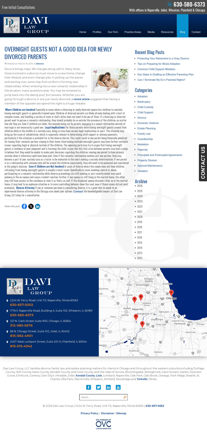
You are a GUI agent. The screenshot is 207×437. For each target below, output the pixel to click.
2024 (139, 196)
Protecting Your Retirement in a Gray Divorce (163, 58)
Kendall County (85, 375)
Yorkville (142, 379)
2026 (138, 186)
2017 (138, 232)
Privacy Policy (89, 413)
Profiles (97, 32)
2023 (138, 201)
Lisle (99, 375)
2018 (138, 227)
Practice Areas (133, 32)
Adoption (142, 96)
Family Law (144, 133)
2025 (138, 191)
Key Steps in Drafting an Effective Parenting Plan (165, 74)
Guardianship (145, 139)
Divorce (40, 63)
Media (151, 32)
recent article (82, 99)
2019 (138, 222)
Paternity (142, 149)
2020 (139, 217)
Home (82, 32)
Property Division (147, 160)
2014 (138, 248)
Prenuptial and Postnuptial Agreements (159, 155)
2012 (138, 258)
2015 (138, 242)
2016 (138, 237)
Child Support (145, 112)
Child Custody (145, 107)
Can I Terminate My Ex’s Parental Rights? (161, 79)
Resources (167, 32)
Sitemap (121, 413)
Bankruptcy (143, 101)
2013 (138, 253)
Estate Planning (146, 128)
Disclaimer (107, 413)
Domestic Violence (148, 123)
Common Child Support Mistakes (156, 69)
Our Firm (113, 32)
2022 (138, 206)
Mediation (143, 144)
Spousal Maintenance (149, 165)
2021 (138, 211)
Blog (182, 32)
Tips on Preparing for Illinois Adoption (158, 63)
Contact (196, 32)
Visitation (142, 171)
